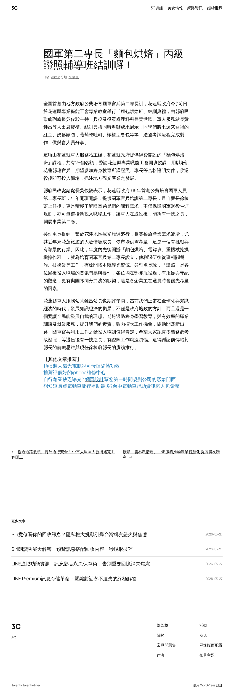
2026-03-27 (214, 534)
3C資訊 (74, 77)
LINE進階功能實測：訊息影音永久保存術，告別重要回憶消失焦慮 (80, 563)
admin (55, 77)
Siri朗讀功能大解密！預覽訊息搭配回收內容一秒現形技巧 (72, 549)
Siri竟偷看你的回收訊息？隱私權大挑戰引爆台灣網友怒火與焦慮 (79, 534)
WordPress (207, 685)
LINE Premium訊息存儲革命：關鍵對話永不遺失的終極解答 (74, 578)
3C (14, 8)
